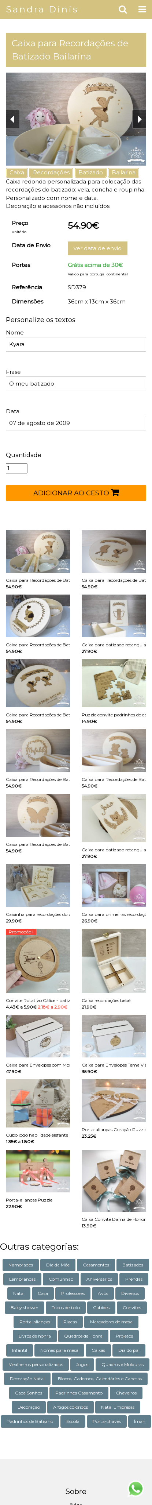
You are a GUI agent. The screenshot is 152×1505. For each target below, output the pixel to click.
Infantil (19, 1350)
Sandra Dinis (42, 9)
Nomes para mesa (59, 1350)
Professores (73, 1293)
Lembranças (22, 1279)
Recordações (51, 172)
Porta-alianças (34, 1321)
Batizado (90, 172)
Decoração (29, 1407)
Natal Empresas (117, 1407)
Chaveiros (126, 1393)
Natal (19, 1293)
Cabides (101, 1307)
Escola (72, 1421)
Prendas (133, 1279)
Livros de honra (35, 1336)
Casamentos (96, 1265)
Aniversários (99, 1279)
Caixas (98, 1350)
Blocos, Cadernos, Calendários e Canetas (100, 1378)
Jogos (82, 1364)
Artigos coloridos (70, 1407)
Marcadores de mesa (111, 1321)
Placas (70, 1321)
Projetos (124, 1336)
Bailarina (124, 172)
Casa (43, 1293)
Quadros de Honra (83, 1336)
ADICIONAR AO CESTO (76, 492)
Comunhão (61, 1279)
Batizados (132, 1265)
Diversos (130, 1293)
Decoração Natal (27, 1378)
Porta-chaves (107, 1421)
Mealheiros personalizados (35, 1364)
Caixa (17, 172)
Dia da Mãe (58, 1265)
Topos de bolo (66, 1307)
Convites (132, 1307)
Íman (139, 1421)
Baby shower (24, 1307)
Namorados (20, 1265)
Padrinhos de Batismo (30, 1421)
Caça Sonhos (28, 1393)
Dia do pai (129, 1350)
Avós (103, 1293)
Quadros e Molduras (122, 1364)
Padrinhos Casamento (79, 1393)
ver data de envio (98, 248)
